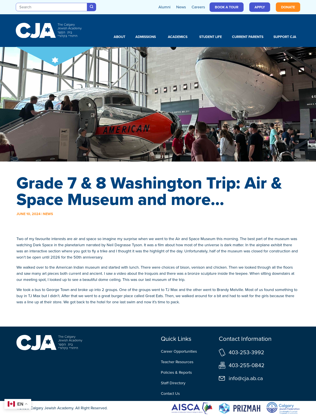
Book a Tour (226, 7)
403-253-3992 (246, 352)
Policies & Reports (176, 372)
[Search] (51, 7)
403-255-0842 (246, 365)
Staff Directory (173, 383)
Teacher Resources (177, 362)
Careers (198, 7)
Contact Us (170, 393)
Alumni (164, 7)
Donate (288, 7)
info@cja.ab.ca (246, 378)
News (181, 7)
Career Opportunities (179, 351)
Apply (260, 7)
